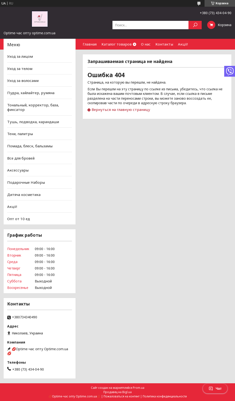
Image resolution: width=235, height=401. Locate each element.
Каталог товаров (116, 44)
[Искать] (195, 25)
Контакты (164, 44)
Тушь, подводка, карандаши (33, 121)
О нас (146, 44)
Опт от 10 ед (18, 218)
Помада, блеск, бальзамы (30, 145)
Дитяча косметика (24, 194)
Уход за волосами (23, 80)
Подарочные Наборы (26, 182)
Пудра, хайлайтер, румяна (30, 92)
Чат (215, 388)
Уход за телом (19, 68)
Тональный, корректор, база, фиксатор (33, 107)
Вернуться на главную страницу (121, 109)
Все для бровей (21, 158)
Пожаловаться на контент (122, 396)
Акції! (183, 44)
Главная (90, 44)
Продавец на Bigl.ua (117, 392)
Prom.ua (138, 388)
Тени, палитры (20, 133)
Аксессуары (18, 170)
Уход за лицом (20, 56)
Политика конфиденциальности (165, 396)
